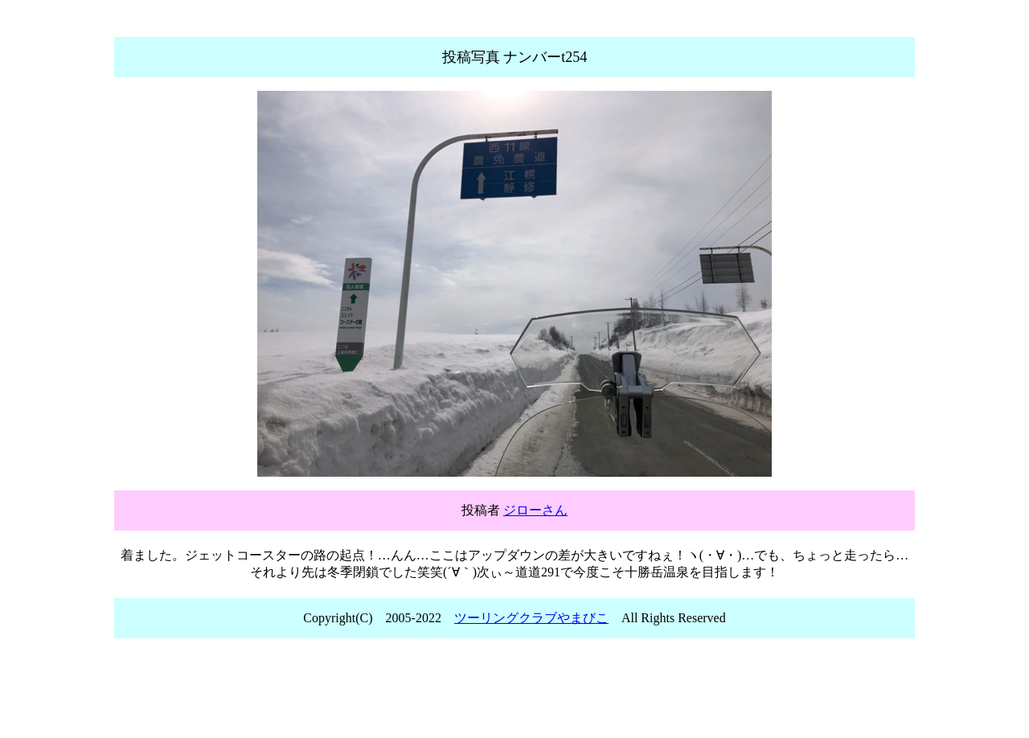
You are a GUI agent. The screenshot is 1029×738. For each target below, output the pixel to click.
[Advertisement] (514, 693)
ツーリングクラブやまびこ (531, 618)
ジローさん (535, 510)
